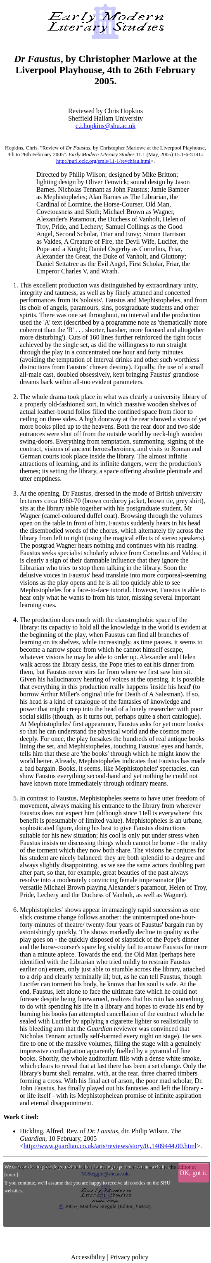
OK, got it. (194, 1172)
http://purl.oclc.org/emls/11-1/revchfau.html (103, 161)
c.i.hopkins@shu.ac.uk (105, 125)
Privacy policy (129, 1257)
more (11, 1175)
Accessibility (88, 1257)
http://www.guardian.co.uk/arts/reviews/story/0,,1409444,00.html (110, 1145)
